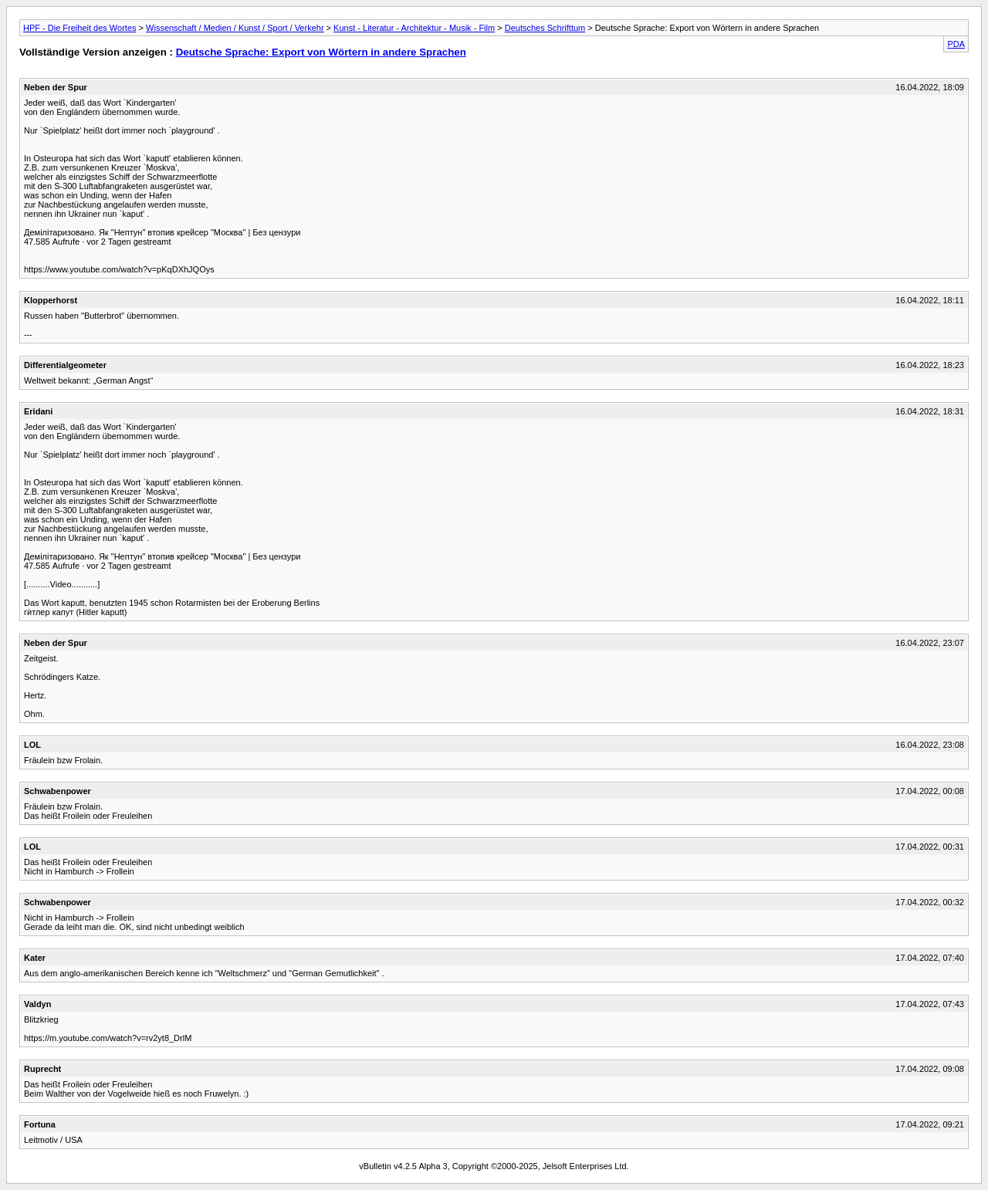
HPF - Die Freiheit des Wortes (80, 27)
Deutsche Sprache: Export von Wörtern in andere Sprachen (321, 52)
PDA (956, 44)
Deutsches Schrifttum (545, 27)
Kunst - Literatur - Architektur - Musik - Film (414, 27)
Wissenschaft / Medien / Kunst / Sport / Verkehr (235, 27)
